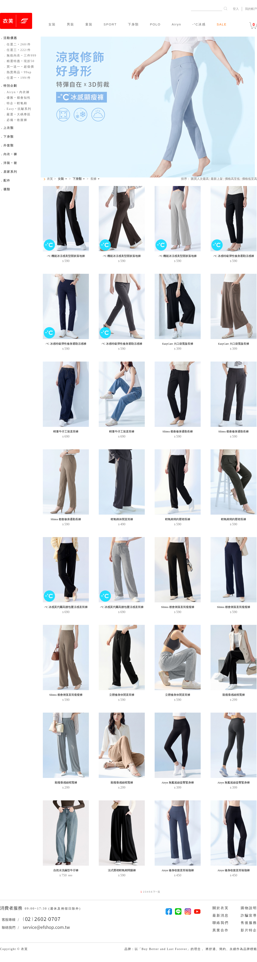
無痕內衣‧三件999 (19, 55)
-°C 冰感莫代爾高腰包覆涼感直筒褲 (66, 607)
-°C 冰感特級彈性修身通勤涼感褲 (233, 256)
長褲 (93, 178)
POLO (155, 24)
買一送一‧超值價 (18, 66)
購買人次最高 (200, 178)
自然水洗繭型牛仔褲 (65, 870)
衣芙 (50, 178)
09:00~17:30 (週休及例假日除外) (53, 908)
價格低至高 (249, 178)
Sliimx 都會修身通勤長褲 (178, 431)
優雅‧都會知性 (17, 97)
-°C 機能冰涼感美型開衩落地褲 (66, 256)
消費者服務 (12, 908)
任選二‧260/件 (17, 44)
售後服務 (249, 923)
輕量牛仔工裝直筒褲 (65, 431)
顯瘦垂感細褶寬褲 (234, 694)
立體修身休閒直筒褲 (121, 694)
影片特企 (249, 930)
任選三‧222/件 (17, 50)
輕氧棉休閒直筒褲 (122, 519)
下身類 (133, 24)
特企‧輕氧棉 (15, 103)
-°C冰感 (199, 24)
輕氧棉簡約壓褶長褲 (177, 519)
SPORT (110, 24)
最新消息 (220, 915)
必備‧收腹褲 (15, 120)
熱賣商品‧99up (17, 72)
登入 (236, 8)
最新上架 (217, 178)
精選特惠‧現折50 (18, 61)
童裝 (89, 24)
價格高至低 (232, 178)
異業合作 (220, 930)
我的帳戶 (251, 8)
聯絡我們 (220, 923)
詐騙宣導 (249, 915)
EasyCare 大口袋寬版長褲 (177, 343)
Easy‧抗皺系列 (17, 108)
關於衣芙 (220, 908)
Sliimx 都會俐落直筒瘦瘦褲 (177, 607)
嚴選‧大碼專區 (17, 114)
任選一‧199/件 (17, 77)
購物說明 (249, 908)
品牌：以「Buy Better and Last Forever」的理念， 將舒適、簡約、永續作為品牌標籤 (190, 949)
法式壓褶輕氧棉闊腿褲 (122, 870)
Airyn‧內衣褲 (16, 92)
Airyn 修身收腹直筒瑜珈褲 (177, 870)
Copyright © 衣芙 (14, 949)
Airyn (176, 24)
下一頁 (156, 892)
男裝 (70, 24)
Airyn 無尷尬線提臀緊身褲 (177, 782)
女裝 (52, 24)
